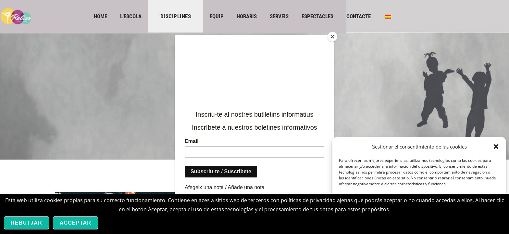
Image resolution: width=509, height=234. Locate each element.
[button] (496, 146)
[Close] (332, 37)
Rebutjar (26, 223)
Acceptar (75, 223)
